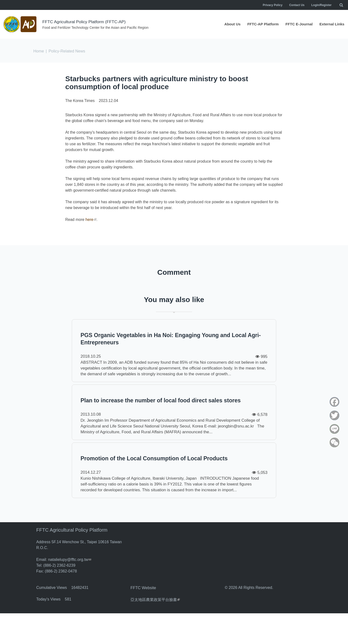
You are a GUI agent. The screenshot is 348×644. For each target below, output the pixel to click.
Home (38, 51)
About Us (227, 24)
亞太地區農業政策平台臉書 (155, 630)
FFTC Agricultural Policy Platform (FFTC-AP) (85, 21)
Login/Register (321, 5)
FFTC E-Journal (297, 24)
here (91, 219)
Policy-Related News (66, 51)
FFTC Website (142, 619)
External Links (331, 24)
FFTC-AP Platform (259, 24)
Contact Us (296, 5)
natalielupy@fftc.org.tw (69, 591)
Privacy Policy (272, 5)
